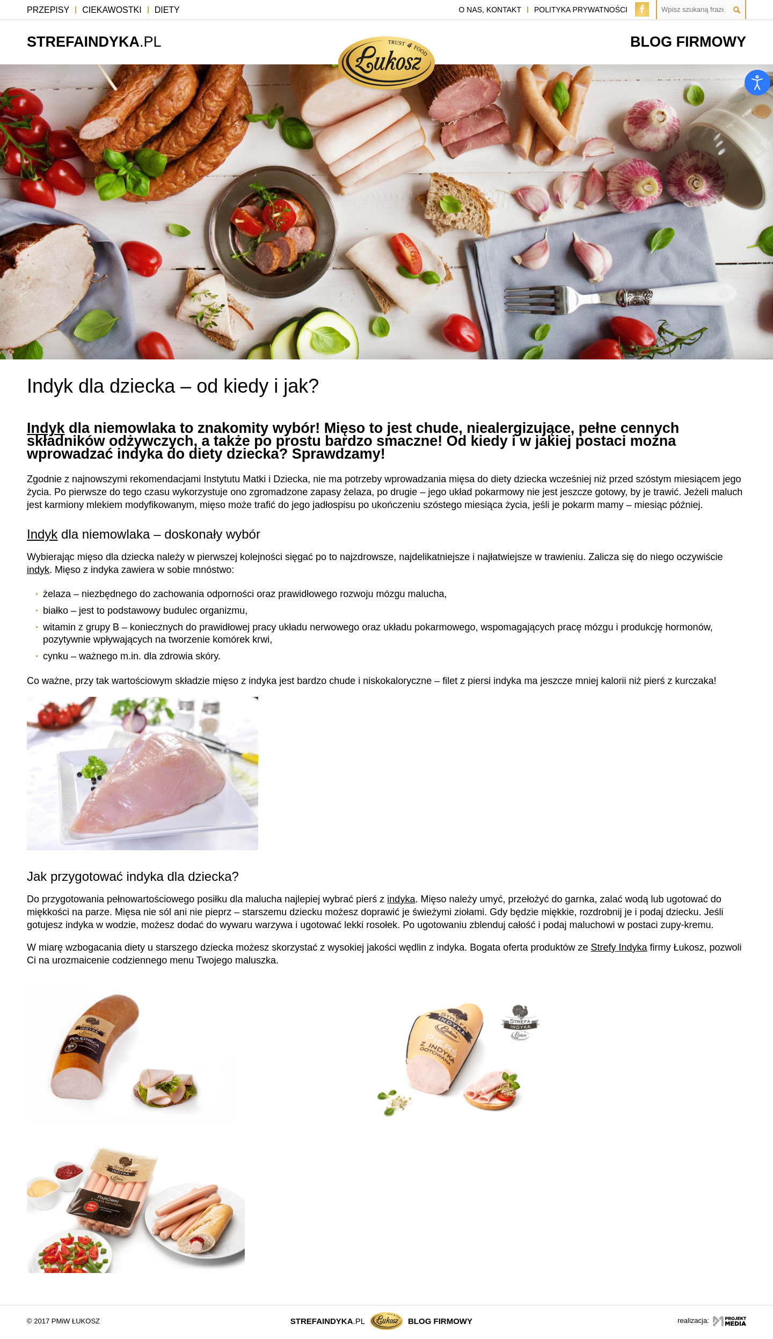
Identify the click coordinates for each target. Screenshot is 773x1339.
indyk (38, 569)
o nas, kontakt (490, 9)
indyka (401, 899)
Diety (167, 9)
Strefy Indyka (618, 947)
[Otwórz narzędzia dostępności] (757, 82)
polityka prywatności (581, 9)
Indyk (46, 428)
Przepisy (48, 9)
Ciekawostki (112, 9)
